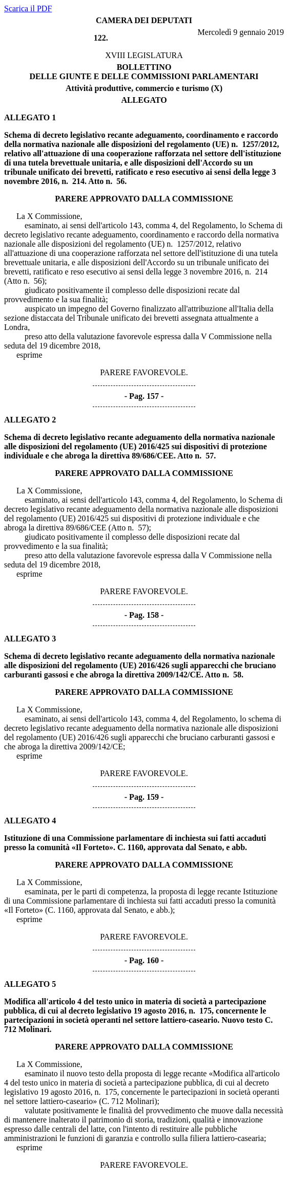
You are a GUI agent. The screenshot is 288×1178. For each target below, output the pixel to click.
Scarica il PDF (28, 8)
